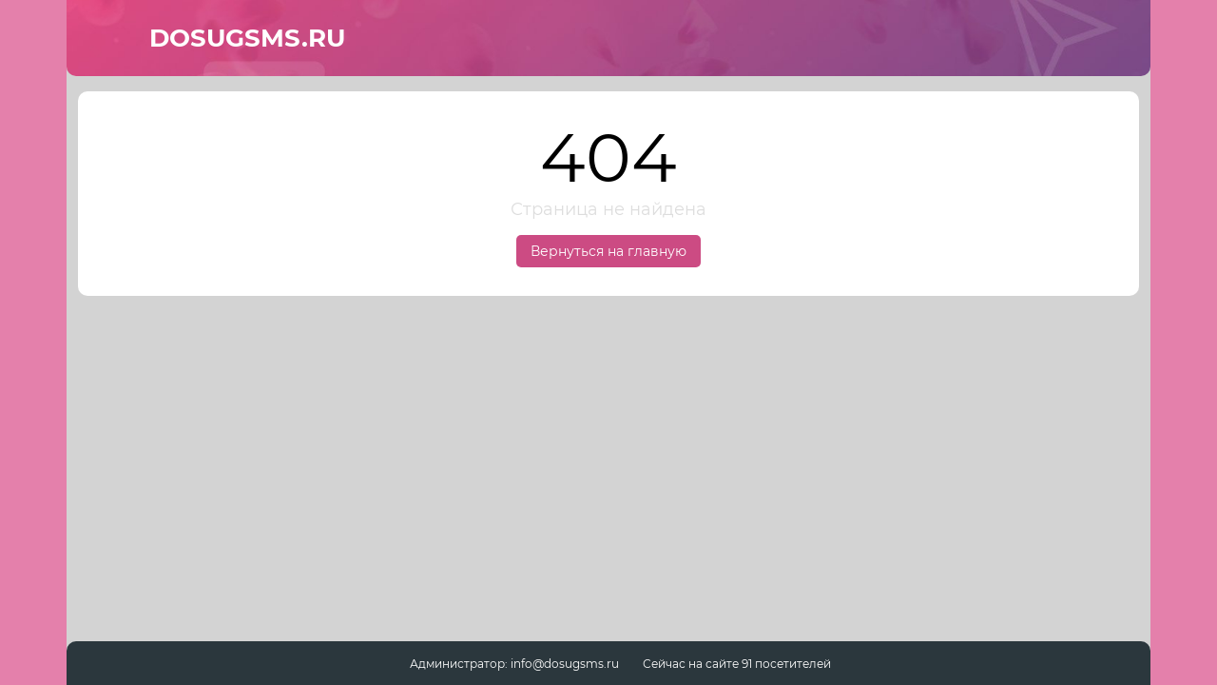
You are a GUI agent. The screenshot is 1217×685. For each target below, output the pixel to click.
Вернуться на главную (608, 251)
